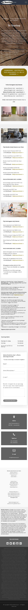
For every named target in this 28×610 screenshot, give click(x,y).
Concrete (6, 567)
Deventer (6, 587)
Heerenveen (19, 590)
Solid (25, 565)
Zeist (25, 597)
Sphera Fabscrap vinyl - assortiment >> (14, 96)
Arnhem (21, 584)
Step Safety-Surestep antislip (14, 574)
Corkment (17, 570)
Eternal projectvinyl (22, 572)
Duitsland (3, 588)
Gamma (25, 588)
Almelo (24, 582)
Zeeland (11, 582)
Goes (7, 590)
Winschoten (16, 597)
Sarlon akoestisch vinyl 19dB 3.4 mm (12, 230)
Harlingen (14, 590)
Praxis (25, 592)
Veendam (21, 595)
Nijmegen (22, 592)
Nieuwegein (17, 592)
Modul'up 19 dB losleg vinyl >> (14, 496)
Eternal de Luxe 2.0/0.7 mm (10, 189)
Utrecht (7, 582)
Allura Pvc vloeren (17, 551)
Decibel (12, 570)
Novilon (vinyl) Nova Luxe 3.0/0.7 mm (12, 156)
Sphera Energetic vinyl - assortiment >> (14, 90)
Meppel (7, 592)
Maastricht (3, 592)
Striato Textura (12, 568)
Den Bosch (18, 585)
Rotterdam (16, 594)
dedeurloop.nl (15, 604)
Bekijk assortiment (17, 164)
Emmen (16, 588)
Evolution (8, 577)
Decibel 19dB (8, 575)
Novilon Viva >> (14, 475)
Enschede (21, 588)
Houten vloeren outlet (9, 551)
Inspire (2, 564)
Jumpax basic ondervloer (12, 578)
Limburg (9, 581)
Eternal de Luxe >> (14, 485)
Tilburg (17, 595)
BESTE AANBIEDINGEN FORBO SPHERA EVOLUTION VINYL (14, 52)
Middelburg (11, 592)
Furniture (15, 571)
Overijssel (4, 582)
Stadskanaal (4, 595)
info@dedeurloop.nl (14, 457)
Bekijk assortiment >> (17, 152)
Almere (2, 584)
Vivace (12, 565)
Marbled (2, 565)
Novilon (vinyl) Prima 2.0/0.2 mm (11, 172)
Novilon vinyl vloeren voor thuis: (14, 470)
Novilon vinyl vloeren (13, 552)
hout (20, 161)
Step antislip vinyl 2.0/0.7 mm (10, 194)
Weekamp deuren (5, 561)
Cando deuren (15, 558)
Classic (18, 578)
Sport (20, 568)
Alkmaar (21, 582)
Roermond (6, 594)
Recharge (7, 564)
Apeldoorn (17, 584)
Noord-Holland (22, 581)
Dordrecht (16, 587)
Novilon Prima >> (14, 481)
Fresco (8, 565)
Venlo (24, 595)
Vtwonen (24, 564)
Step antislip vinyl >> (14, 487)
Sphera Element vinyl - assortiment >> (14, 88)
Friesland (18, 580)
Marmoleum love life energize (19, 562)
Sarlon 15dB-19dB (15, 575)
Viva (11, 572)
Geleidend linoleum (5, 571)
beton (4, 162)
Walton (15, 567)
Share (14, 564)
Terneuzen (10, 595)
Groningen (5, 581)
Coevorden (9, 585)
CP (21, 578)
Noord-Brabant (15, 581)
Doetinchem (11, 587)
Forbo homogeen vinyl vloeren (14, 84)
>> (22, 164)
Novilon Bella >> (14, 476)
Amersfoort (7, 584)
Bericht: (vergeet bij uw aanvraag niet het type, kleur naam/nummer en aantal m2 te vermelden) (13, 385)
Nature (6, 580)
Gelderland (23, 580)
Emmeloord (12, 588)
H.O (15, 2)
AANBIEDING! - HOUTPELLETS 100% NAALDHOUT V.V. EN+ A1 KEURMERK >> (14, 72)
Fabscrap (19, 577)
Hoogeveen (4, 591)
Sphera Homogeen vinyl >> (14, 502)
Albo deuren (12, 557)
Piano (10, 567)
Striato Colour (23, 567)
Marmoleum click (18, 564)
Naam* (5, 364)
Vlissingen (7, 597)
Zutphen (15, 598)
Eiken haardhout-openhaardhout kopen (15, 555)
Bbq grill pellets (21, 554)
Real (6, 565)
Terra (18, 565)
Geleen (3, 590)
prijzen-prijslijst (18, 557)
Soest (23, 594)
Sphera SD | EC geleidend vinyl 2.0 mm (12, 258)
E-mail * (5, 377)
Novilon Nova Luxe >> (14, 473)
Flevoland (14, 580)
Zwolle (18, 598)
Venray (3, 597)
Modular (16, 568)
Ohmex (11, 571)
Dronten (24, 587)
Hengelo (23, 590)
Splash (15, 565)
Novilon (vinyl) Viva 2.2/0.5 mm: (11, 161)
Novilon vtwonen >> (14, 472)
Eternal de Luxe (4, 574)
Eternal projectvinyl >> (14, 484)
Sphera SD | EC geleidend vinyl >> (14, 503)
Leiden (20, 591)
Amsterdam (12, 584)
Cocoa (2, 567)
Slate (13, 567)
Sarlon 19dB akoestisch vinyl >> (14, 494)
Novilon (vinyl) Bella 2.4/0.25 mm (11, 167)
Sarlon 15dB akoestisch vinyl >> (14, 493)
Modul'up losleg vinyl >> (14, 491)
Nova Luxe (8, 572)
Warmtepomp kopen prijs (8, 562)
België (2, 585)
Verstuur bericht (10, 400)
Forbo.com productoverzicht (15, 548)
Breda (5, 585)
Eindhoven (7, 588)
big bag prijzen (14, 554)
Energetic (3, 577)
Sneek (20, 594)
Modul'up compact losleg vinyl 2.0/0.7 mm (13, 235)
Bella (14, 572)
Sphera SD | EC (13, 577)
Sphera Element (22, 575)
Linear (19, 567)
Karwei (11, 591)
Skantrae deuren (4, 560)
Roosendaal (10, 594)
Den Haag (22, 585)
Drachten (21, 587)
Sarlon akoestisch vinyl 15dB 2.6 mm (12, 225)
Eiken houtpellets (7, 554)
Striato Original (5, 568)
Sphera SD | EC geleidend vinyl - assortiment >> (14, 94)
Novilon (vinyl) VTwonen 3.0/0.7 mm (12, 151)
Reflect (10, 564)
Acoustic (8, 570)
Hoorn (8, 591)
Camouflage (20, 571)
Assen (25, 584)
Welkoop (11, 597)
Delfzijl (14, 585)
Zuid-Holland (16, 582)
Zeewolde (21, 597)
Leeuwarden (16, 591)
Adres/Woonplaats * (9, 370)
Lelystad (23, 591)
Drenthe (10, 580)
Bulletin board (22, 570)
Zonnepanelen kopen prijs (21, 561)
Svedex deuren (18, 560)
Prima (16, 572)
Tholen (13, 595)
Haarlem (10, 590)
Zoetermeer (10, 598)
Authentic (22, 565)
